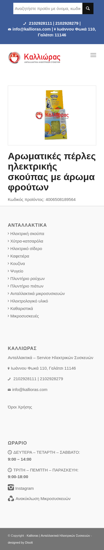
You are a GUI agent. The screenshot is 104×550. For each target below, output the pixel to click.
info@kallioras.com (31, 29)
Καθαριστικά (21, 308)
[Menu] (93, 55)
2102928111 (40, 23)
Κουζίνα (17, 263)
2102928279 (66, 23)
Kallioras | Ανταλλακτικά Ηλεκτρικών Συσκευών (58, 535)
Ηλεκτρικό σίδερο (26, 248)
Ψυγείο (16, 271)
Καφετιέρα (19, 256)
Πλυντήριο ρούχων (27, 278)
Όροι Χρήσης (20, 407)
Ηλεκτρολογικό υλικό (29, 301)
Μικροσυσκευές (24, 316)
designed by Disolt (20, 542)
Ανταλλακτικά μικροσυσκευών (37, 293)
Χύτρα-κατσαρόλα (26, 241)
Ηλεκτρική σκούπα (27, 233)
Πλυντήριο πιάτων (27, 286)
